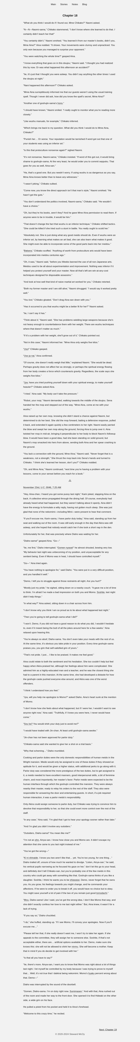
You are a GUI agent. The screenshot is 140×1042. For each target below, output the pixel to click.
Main (53, 4)
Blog (84, 4)
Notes (75, 4)
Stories (64, 4)
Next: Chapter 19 (108, 1029)
